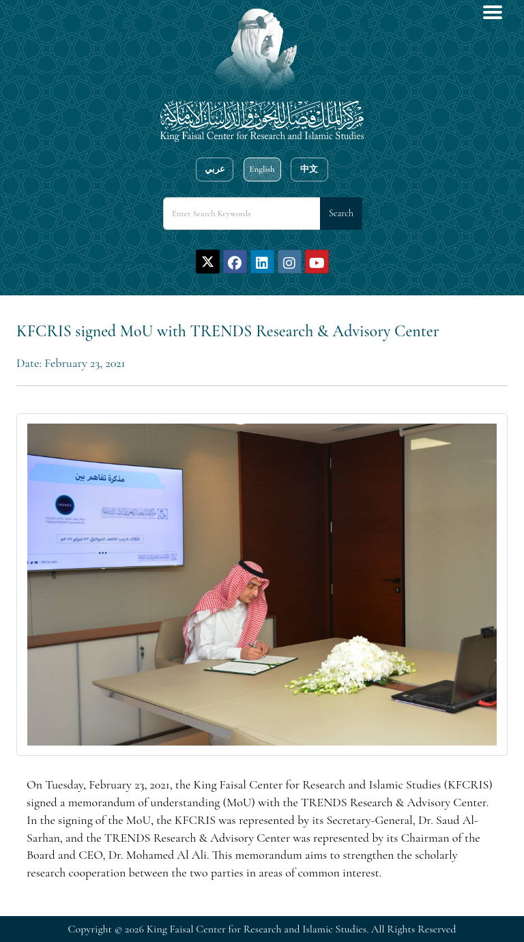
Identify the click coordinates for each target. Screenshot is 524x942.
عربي (215, 169)
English (261, 169)
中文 (309, 169)
